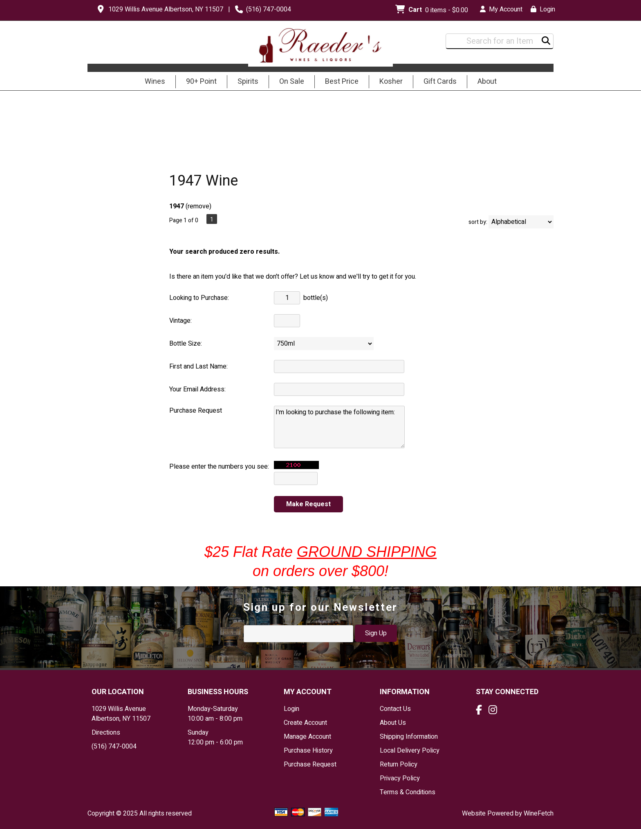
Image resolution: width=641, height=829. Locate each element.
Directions (106, 732)
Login (543, 9)
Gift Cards (440, 81)
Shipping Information (409, 737)
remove (198, 206)
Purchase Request (310, 764)
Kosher (391, 81)
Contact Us (395, 709)
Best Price (342, 81)
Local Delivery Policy (409, 750)
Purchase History (308, 750)
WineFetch (539, 813)
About (484, 82)
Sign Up (376, 633)
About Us (393, 723)
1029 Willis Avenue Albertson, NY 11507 (165, 9)
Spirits (245, 82)
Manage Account (307, 737)
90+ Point (201, 81)
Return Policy (398, 764)
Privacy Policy (400, 778)
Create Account (305, 723)
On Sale (291, 81)
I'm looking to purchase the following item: (339, 427)
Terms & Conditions (407, 792)
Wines (152, 82)
